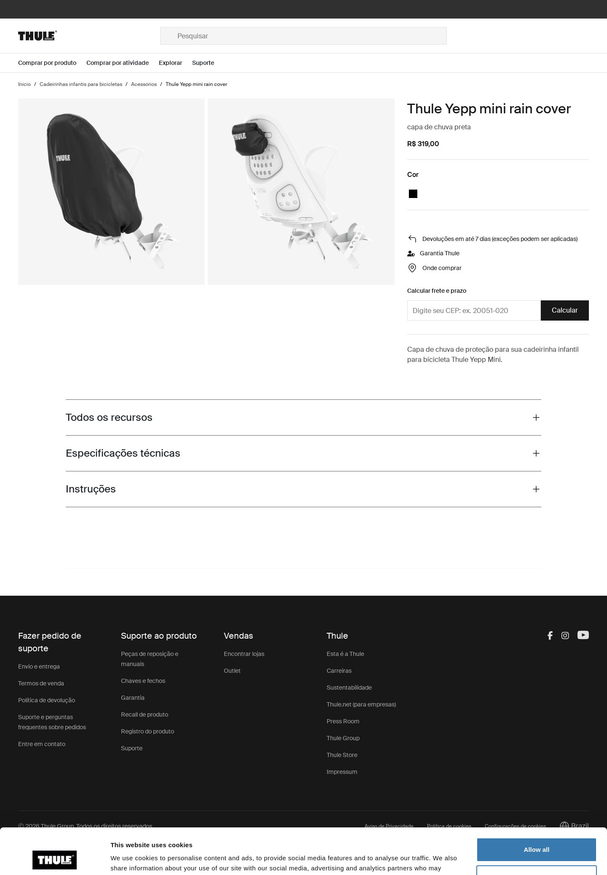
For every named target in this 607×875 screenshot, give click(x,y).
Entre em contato (41, 744)
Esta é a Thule (345, 654)
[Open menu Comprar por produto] (52, 63)
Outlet (232, 670)
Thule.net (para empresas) (361, 704)
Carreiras (339, 670)
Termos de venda (41, 683)
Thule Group (343, 738)
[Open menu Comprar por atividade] (122, 63)
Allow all (537, 806)
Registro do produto (147, 731)
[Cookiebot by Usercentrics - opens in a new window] (54, 858)
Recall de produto (144, 714)
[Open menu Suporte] (208, 63)
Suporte (131, 748)
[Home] (89, 36)
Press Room (343, 721)
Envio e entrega (39, 666)
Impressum (342, 772)
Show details (130, 858)
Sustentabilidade (349, 687)
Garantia (133, 697)
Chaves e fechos (143, 681)
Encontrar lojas (244, 654)
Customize (537, 834)
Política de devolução (46, 700)
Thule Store (342, 755)
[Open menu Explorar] (175, 63)
